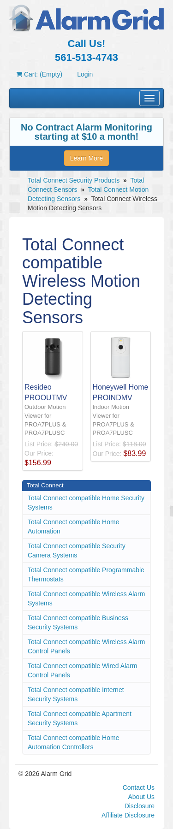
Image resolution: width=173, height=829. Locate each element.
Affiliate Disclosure (128, 815)
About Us (141, 796)
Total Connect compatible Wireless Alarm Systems (86, 598)
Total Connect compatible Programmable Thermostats (86, 574)
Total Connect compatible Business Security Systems (78, 622)
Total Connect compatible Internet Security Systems (76, 694)
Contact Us (139, 787)
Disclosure (140, 806)
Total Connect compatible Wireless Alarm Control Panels (86, 646)
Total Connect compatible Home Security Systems (86, 502)
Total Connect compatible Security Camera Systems (76, 550)
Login (85, 74)
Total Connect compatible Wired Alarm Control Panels (82, 670)
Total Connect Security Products (73, 180)
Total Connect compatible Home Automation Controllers (73, 742)
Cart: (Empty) (39, 74)
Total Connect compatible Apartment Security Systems (79, 718)
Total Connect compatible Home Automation (73, 526)
